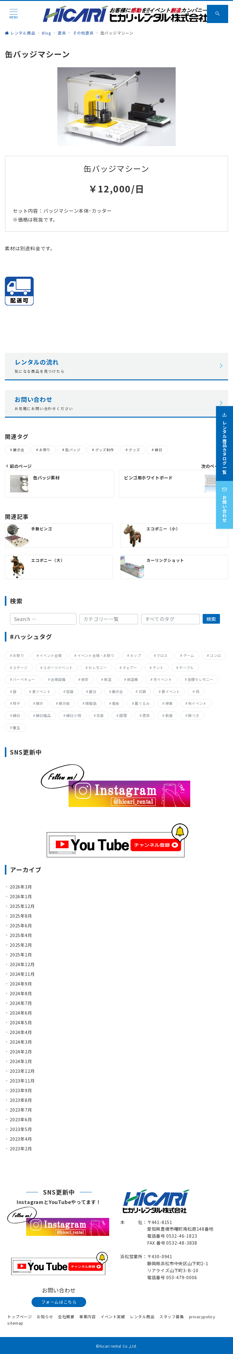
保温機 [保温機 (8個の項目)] (132, 679)
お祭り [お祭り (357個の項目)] (18, 655)
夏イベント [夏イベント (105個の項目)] (41, 691)
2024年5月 (21, 1022)
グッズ (134, 449)
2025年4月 (21, 935)
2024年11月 (22, 974)
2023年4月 (21, 1139)
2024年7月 (21, 1003)
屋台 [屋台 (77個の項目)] (92, 691)
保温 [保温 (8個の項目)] (107, 679)
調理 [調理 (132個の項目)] (123, 715)
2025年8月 (21, 916)
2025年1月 (21, 955)
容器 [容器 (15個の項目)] (69, 691)
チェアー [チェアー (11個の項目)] (130, 667)
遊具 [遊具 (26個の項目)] (146, 715)
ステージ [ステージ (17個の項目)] (20, 667)
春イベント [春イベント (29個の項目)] (170, 691)
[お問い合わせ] (224, 500)
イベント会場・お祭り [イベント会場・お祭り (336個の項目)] (95, 655)
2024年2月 (21, 1052)
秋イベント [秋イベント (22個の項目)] (197, 703)
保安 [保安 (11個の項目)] (84, 679)
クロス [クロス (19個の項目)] (162, 655)
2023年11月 (22, 1081)
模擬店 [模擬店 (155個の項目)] (90, 703)
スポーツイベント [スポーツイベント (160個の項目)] (58, 667)
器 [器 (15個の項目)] (14, 691)
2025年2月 (21, 945)
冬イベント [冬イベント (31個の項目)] (163, 679)
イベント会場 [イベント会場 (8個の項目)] (50, 655)
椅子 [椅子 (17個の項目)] (16, 703)
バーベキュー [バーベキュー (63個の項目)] (24, 679)
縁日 (158, 449)
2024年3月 (21, 1042)
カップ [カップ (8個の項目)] (135, 655)
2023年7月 (21, 1110)
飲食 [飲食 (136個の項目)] (169, 715)
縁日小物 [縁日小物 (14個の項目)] (73, 715)
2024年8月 (21, 993)
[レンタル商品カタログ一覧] (224, 439)
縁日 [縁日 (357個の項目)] (16, 715)
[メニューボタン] (13, 13)
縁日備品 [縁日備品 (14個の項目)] (43, 715)
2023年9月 (21, 1090)
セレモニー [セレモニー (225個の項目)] (97, 667)
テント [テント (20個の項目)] (158, 667)
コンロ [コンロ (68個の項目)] (215, 655)
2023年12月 (22, 1071)
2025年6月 (21, 925)
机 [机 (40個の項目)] (197, 691)
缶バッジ (72, 449)
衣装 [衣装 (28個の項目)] (100, 715)
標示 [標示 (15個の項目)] (39, 703)
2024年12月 (22, 964)
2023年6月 (21, 1119)
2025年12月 (22, 906)
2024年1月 (21, 1061)
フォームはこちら (59, 1302)
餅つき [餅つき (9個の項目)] (193, 715)
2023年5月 (21, 1129)
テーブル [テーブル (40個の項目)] (186, 667)
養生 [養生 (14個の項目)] (16, 727)
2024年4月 (21, 1032)
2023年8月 (21, 1100)
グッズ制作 (104, 449)
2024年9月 (21, 984)
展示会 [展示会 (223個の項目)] (117, 691)
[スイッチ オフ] (217, 14)
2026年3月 (21, 887)
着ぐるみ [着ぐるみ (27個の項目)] (142, 703)
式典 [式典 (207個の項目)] (142, 691)
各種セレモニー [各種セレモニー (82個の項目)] (200, 679)
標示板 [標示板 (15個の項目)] (64, 703)
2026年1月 (21, 896)
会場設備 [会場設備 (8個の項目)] (58, 679)
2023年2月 (21, 1149)
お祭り (44, 449)
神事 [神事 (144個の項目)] (169, 703)
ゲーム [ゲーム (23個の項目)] (188, 655)
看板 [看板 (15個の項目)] (115, 703)
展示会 (18, 449)
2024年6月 (21, 1013)
